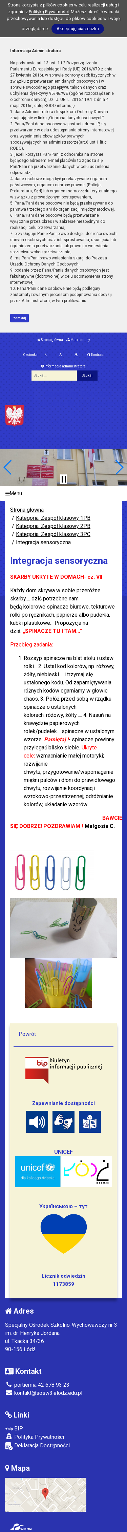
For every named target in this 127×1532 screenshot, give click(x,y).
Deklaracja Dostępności (37, 1446)
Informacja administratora (63, 366)
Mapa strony (78, 340)
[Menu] (63, 493)
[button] (8, 467)
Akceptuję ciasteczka (78, 28)
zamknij (19, 318)
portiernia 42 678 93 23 (37, 1385)
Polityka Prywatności (34, 1436)
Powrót (27, 1034)
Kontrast (95, 355)
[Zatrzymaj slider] (64, 479)
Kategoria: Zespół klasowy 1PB (53, 518)
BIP (14, 1428)
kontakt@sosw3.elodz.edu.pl (43, 1393)
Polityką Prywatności (49, 11)
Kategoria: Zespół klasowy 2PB (53, 526)
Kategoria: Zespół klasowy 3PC (53, 534)
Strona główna (50, 340)
